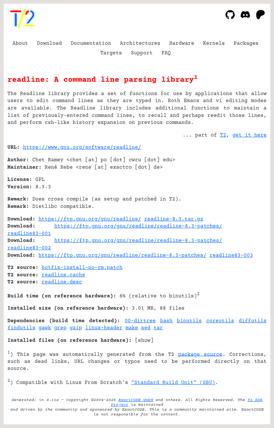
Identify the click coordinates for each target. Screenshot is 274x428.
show (144, 341)
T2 (223, 135)
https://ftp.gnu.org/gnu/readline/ (90, 219)
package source (200, 354)
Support (142, 53)
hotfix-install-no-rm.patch (81, 268)
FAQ (166, 53)
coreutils (220, 321)
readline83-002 (29, 248)
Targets (111, 53)
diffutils (252, 321)
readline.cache (63, 275)
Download (49, 44)
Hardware (181, 44)
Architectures (140, 44)
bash (166, 321)
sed (145, 328)
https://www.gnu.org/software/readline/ (82, 148)
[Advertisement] (244, 192)
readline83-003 (231, 256)
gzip (76, 328)
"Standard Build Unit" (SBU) (173, 383)
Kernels (214, 44)
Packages (246, 44)
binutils (189, 321)
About (20, 44)
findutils (21, 328)
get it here (250, 135)
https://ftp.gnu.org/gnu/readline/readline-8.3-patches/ (138, 226)
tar (158, 328)
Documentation (91, 44)
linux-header (104, 328)
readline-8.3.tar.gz (173, 219)
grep (60, 328)
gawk (45, 328)
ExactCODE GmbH (135, 400)
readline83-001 (29, 234)
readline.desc (61, 282)
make (132, 328)
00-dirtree (140, 321)
